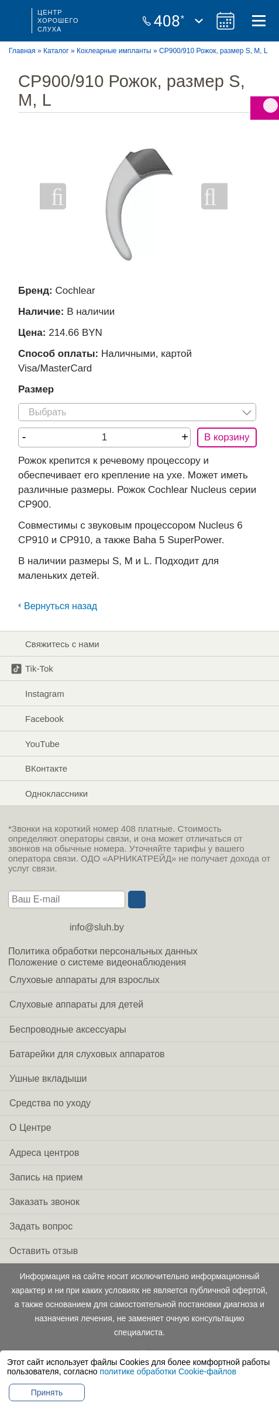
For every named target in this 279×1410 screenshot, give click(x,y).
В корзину (227, 437)
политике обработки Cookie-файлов (168, 1371)
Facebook (37, 718)
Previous (53, 196)
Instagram (37, 694)
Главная (22, 51)
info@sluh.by (97, 927)
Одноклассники (49, 794)
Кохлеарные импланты (114, 51)
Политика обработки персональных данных (103, 951)
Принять (47, 1392)
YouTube (35, 743)
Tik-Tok (32, 669)
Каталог (56, 51)
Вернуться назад (60, 606)
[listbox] (137, 412)
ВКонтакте (39, 769)
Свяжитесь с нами (55, 644)
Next (214, 196)
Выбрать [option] (47, 412)
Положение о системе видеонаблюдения (97, 962)
